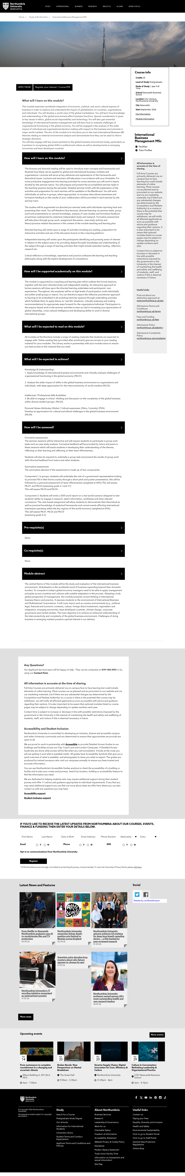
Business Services (103, 1119)
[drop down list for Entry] (148, 840)
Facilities (143, 147)
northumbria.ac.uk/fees (148, 320)
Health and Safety (141, 1130)
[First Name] (30, 840)
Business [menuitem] (79, 6)
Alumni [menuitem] (120, 6)
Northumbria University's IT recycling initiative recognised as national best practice (37, 997)
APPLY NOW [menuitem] (24, 87)
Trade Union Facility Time (106, 1158)
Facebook (145, 898)
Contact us (138, 1119)
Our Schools (62, 1126)
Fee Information (143, 114)
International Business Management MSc (70, 17)
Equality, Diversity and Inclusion (147, 1126)
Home (21, 17)
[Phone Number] (109, 840)
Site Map (99, 1168)
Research (99, 1122)
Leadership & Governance (107, 1126)
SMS (109, 848)
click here (138, 871)
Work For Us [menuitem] (134, 6)
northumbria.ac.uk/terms (149, 312)
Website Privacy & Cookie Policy (109, 1146)
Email (23, 848)
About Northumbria (107, 1114)
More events (157, 1039)
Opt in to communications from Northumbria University (48, 856)
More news (25, 1021)
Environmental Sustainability (146, 1134)
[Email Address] (89, 840)
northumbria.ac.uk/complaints (151, 339)
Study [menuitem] (48, 6)
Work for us (100, 1130)
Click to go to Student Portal (146, 1138)
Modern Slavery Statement (107, 1154)
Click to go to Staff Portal (144, 1142)
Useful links (140, 1114)
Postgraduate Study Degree (69, 1122)
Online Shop (138, 1152)
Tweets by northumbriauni (146, 904)
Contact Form (41, 677)
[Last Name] (49, 840)
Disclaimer (99, 1150)
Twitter (137, 898)
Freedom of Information (106, 1138)
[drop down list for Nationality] (129, 840)
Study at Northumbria (38, 17)
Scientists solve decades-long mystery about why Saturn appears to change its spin (72, 963)
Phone (66, 848)
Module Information (145, 119)
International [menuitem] (62, 6)
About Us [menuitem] (107, 6)
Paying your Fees (140, 1122)
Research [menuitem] (92, 6)
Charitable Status (103, 1134)
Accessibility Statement (106, 1142)
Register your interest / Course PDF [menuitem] (52, 87)
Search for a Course (65, 1119)
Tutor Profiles (145, 150)
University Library (64, 1137)
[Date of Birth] (69, 840)
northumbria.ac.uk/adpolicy (150, 328)
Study (60, 1114)
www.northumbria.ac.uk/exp (150, 301)
